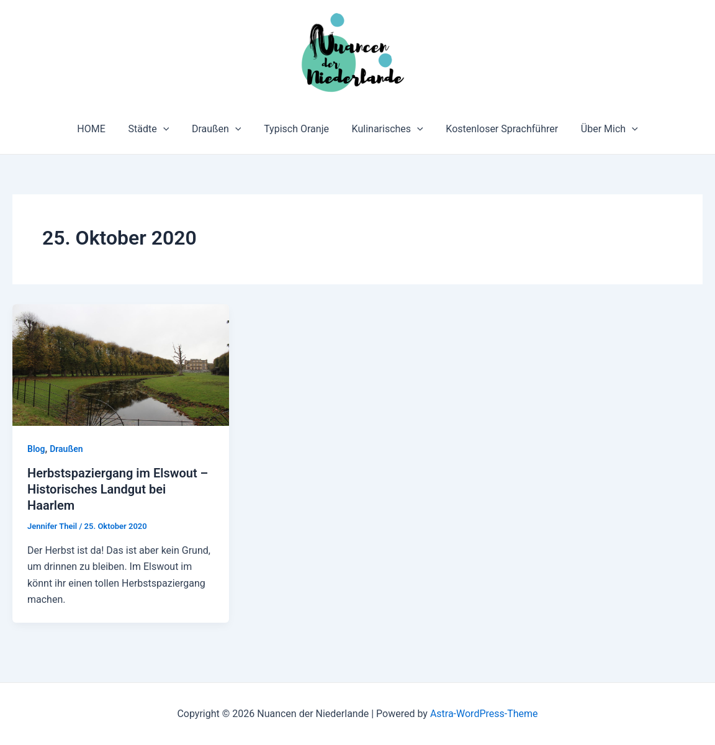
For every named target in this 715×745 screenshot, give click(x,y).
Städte (154, 129)
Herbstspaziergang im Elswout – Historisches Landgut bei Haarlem (117, 489)
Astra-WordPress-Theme (484, 714)
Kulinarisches (384, 129)
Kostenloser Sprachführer (496, 129)
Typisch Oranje (296, 129)
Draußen (220, 129)
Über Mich (600, 129)
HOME (100, 129)
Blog (36, 449)
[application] (169, 129)
